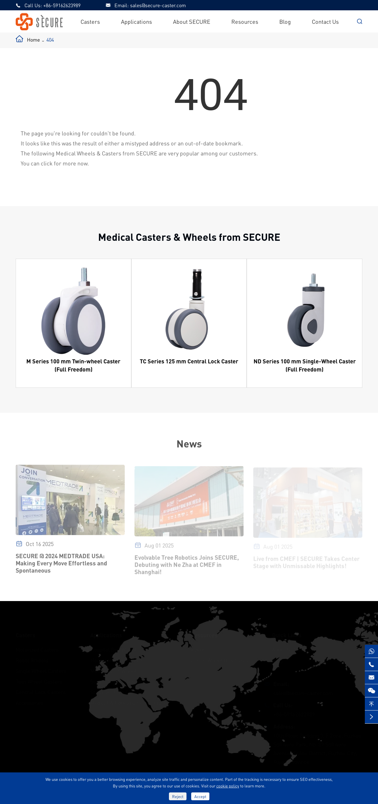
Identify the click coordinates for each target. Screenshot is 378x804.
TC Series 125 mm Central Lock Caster (189, 361)
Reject (177, 796)
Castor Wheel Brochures (219, 657)
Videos (198, 646)
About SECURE (191, 21)
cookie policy (227, 785)
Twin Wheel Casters (39, 678)
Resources (244, 21)
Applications (136, 21)
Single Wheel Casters (41, 668)
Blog (285, 21)
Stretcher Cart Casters (117, 689)
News (189, 443)
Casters (90, 21)
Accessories (29, 699)
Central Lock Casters (41, 689)
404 (50, 39)
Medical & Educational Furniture (128, 699)
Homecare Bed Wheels (117, 657)
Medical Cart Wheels (114, 668)
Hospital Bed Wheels (114, 646)
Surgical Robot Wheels (116, 678)
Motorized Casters (37, 646)
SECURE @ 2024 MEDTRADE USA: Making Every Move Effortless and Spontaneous (61, 565)
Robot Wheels (32, 657)
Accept (200, 796)
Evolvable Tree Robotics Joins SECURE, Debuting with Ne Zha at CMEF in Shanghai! (186, 566)
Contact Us (325, 21)
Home (33, 39)
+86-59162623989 (62, 5)
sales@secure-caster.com (158, 5)
